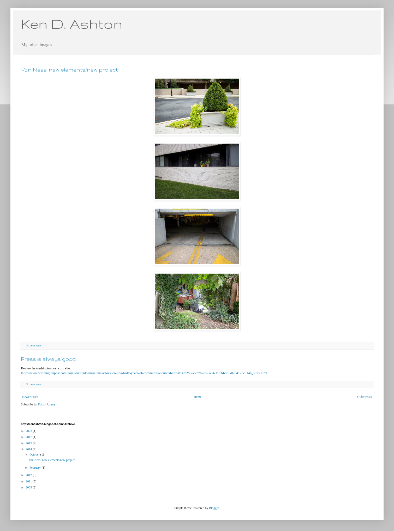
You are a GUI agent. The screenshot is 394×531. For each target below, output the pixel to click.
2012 (29, 475)
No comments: (34, 345)
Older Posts (364, 397)
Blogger (214, 508)
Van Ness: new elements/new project (69, 70)
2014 (29, 449)
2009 (29, 487)
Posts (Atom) (46, 404)
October (34, 454)
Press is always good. (49, 359)
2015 (29, 443)
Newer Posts (30, 397)
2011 (29, 481)
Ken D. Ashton (71, 23)
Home (197, 397)
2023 (29, 431)
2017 (29, 437)
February (35, 467)
